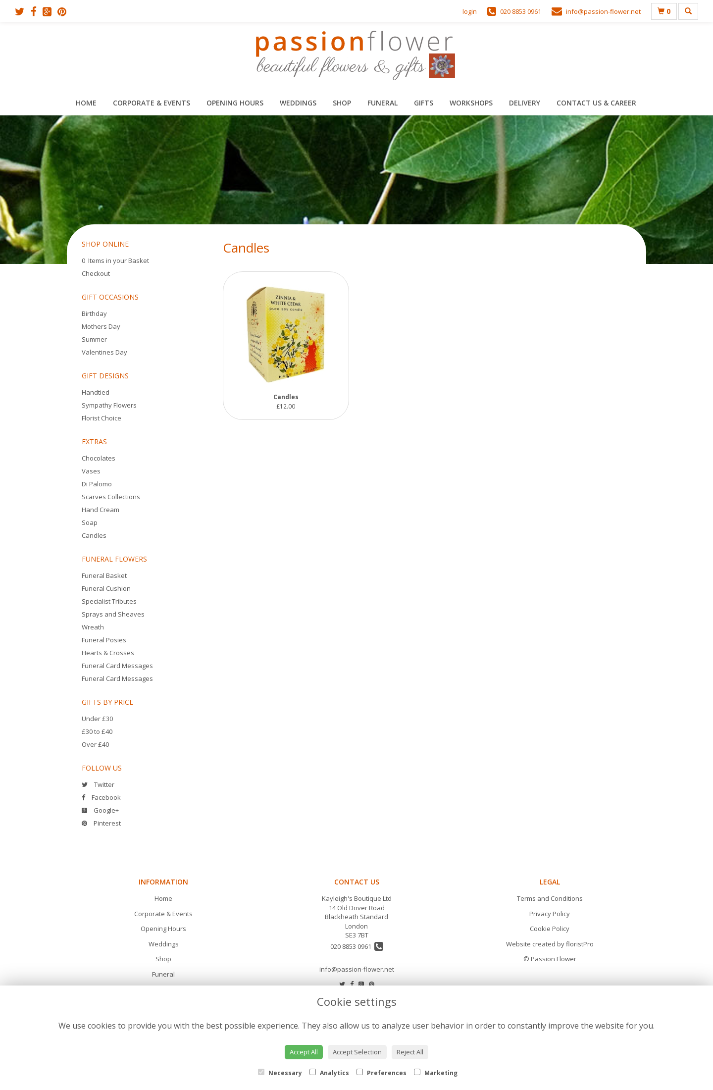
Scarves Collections (111, 496)
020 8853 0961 (356, 946)
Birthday (94, 313)
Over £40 (95, 744)
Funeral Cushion (106, 588)
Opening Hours (234, 102)
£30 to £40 (97, 731)
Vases (91, 471)
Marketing (436, 1073)
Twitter (98, 784)
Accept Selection (357, 1051)
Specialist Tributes (109, 601)
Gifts (423, 102)
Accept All (304, 1051)
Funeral (382, 102)
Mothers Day (101, 326)
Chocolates (98, 458)
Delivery (524, 102)
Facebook (101, 797)
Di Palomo (97, 483)
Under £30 (97, 718)
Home (86, 102)
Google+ (100, 810)
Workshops (471, 102)
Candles (94, 535)
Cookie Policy (549, 928)
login (469, 11)
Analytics (329, 1073)
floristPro (580, 943)
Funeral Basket (104, 575)
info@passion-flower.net (356, 969)
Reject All (410, 1051)
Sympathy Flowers (109, 405)
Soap (90, 522)
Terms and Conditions (550, 898)
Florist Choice (101, 418)
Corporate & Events (151, 102)
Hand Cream (100, 509)
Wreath (93, 627)
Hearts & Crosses (108, 652)
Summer (94, 339)
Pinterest (101, 823)
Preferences (381, 1073)
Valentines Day (104, 352)
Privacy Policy (549, 913)
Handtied (95, 392)
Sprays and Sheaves (113, 614)
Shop (342, 102)
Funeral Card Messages (117, 665)
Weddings (298, 102)
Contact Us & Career (596, 102)
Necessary (280, 1073)
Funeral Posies (104, 639)
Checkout (96, 273)
